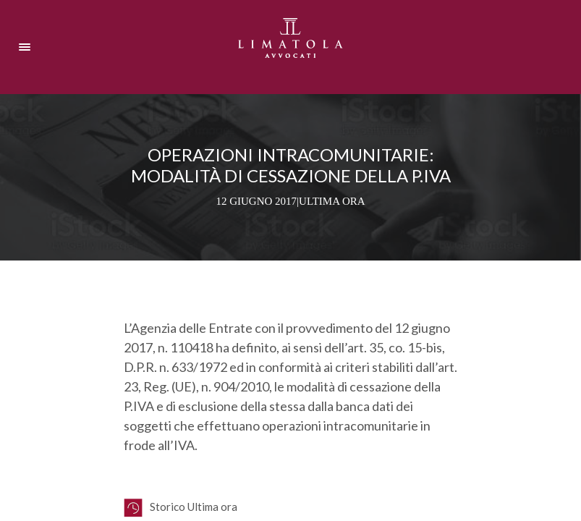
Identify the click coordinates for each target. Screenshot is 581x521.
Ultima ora (332, 201)
